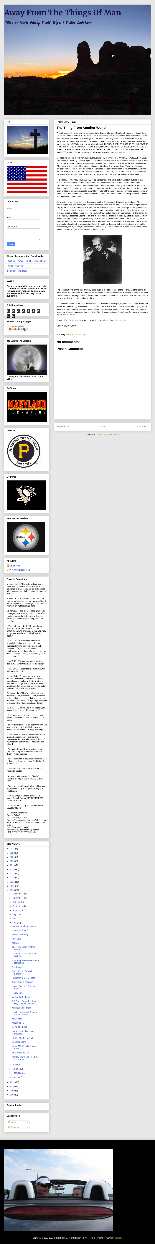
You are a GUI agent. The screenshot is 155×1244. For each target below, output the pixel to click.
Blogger (118, 1238)
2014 (12, 886)
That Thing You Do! (21, 1052)
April (14, 1064)
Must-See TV (18, 1023)
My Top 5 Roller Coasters (24, 926)
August (16, 910)
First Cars (16, 939)
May (14, 922)
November (17, 898)
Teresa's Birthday (20, 934)
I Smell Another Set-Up (22, 1038)
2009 (12, 1090)
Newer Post (63, 426)
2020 (12, 861)
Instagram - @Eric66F (17, 271)
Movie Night (17, 1019)
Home (103, 426)
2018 (12, 869)
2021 (12, 857)
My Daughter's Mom (21, 1008)
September (17, 906)
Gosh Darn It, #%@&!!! (23, 982)
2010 (12, 1086)
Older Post (142, 426)
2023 (12, 853)
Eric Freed (15, 566)
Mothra (15, 943)
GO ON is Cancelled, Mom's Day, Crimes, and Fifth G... (25, 1002)
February (16, 1073)
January (16, 1077)
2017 (12, 873)
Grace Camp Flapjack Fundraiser (22, 972)
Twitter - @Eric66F (15, 266)
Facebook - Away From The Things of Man (27, 261)
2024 (12, 848)
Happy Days (17, 993)
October (16, 902)
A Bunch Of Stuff (20, 930)
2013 (12, 890)
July (14, 914)
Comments (14, 1127)
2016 (12, 877)
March (15, 1069)
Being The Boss (19, 1027)
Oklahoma (17, 967)
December (17, 893)
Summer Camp (19, 1042)
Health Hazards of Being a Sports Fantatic (24, 1013)
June (15, 918)
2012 (12, 1082)
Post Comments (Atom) (108, 434)
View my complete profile (18, 570)
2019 (12, 865)
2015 (12, 882)
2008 (12, 1095)
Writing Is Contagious (22, 997)
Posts (12, 1122)
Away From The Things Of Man (62, 12)
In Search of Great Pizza (23, 978)
